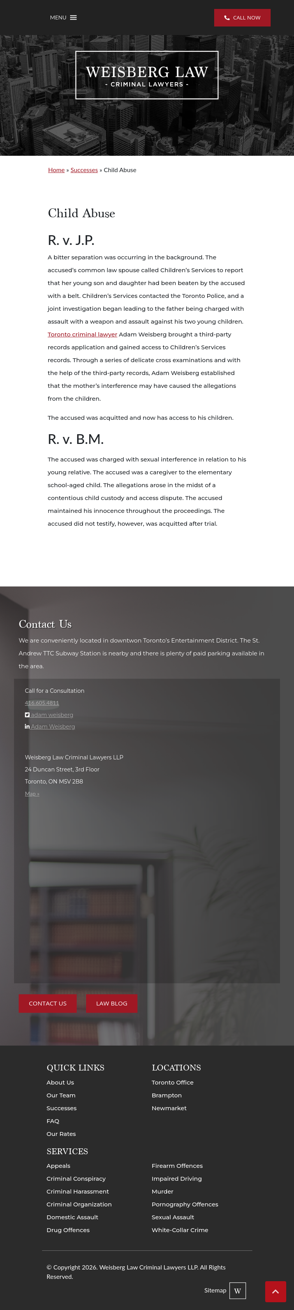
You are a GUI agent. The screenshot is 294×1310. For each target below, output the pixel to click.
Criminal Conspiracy (76, 1178)
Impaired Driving (177, 1178)
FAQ (53, 1121)
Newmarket (169, 1108)
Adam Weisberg (52, 726)
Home (56, 169)
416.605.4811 (42, 702)
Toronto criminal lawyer (83, 334)
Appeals (58, 1165)
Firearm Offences (177, 1165)
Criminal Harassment (78, 1191)
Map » (32, 793)
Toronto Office (173, 1082)
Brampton (167, 1095)
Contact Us (48, 1003)
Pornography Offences (185, 1204)
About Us (60, 1082)
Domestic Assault (73, 1217)
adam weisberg (51, 714)
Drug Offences (68, 1230)
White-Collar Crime (180, 1230)
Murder (163, 1191)
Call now (242, 17)
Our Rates (61, 1133)
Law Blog (111, 1003)
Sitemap (215, 1290)
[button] (58, 17)
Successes (84, 169)
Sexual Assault (173, 1217)
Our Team (61, 1095)
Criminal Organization (79, 1204)
